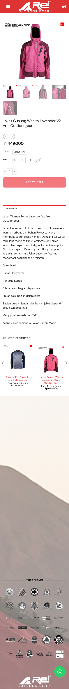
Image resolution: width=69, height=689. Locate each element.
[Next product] (5, 136)
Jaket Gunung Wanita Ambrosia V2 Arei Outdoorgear (51, 380)
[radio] (20, 152)
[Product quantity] (10, 171)
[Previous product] (12, 136)
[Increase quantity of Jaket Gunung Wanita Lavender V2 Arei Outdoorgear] (15, 171)
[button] (8, 6)
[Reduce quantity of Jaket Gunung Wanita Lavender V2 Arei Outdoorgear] (5, 171)
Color (6, 151)
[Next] (66, 370)
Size (5, 160)
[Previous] (3, 370)
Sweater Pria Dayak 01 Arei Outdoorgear (17, 378)
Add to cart (34, 182)
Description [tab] (10, 208)
